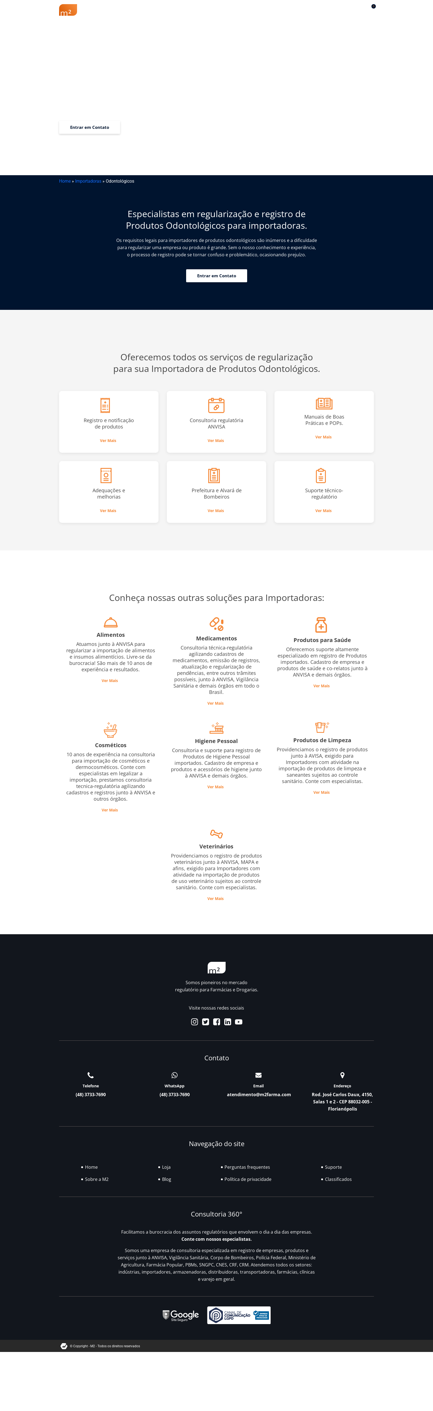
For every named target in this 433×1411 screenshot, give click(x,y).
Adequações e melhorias (109, 493)
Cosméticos (110, 745)
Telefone (91, 1085)
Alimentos (111, 634)
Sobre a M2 (111, 10)
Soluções (220, 10)
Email (258, 1085)
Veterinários (216, 846)
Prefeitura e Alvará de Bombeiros (217, 493)
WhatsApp (174, 1085)
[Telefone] (91, 1075)
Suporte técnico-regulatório (324, 493)
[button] (357, 8)
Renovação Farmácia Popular (167, 10)
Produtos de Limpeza (322, 740)
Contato (326, 10)
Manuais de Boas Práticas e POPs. (324, 419)
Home (65, 181)
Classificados (280, 10)
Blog (248, 10)
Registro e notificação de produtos (109, 423)
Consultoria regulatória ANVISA (216, 423)
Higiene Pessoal (216, 741)
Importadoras (88, 181)
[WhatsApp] (174, 1075)
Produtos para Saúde (322, 640)
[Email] (258, 1075)
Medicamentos (216, 638)
